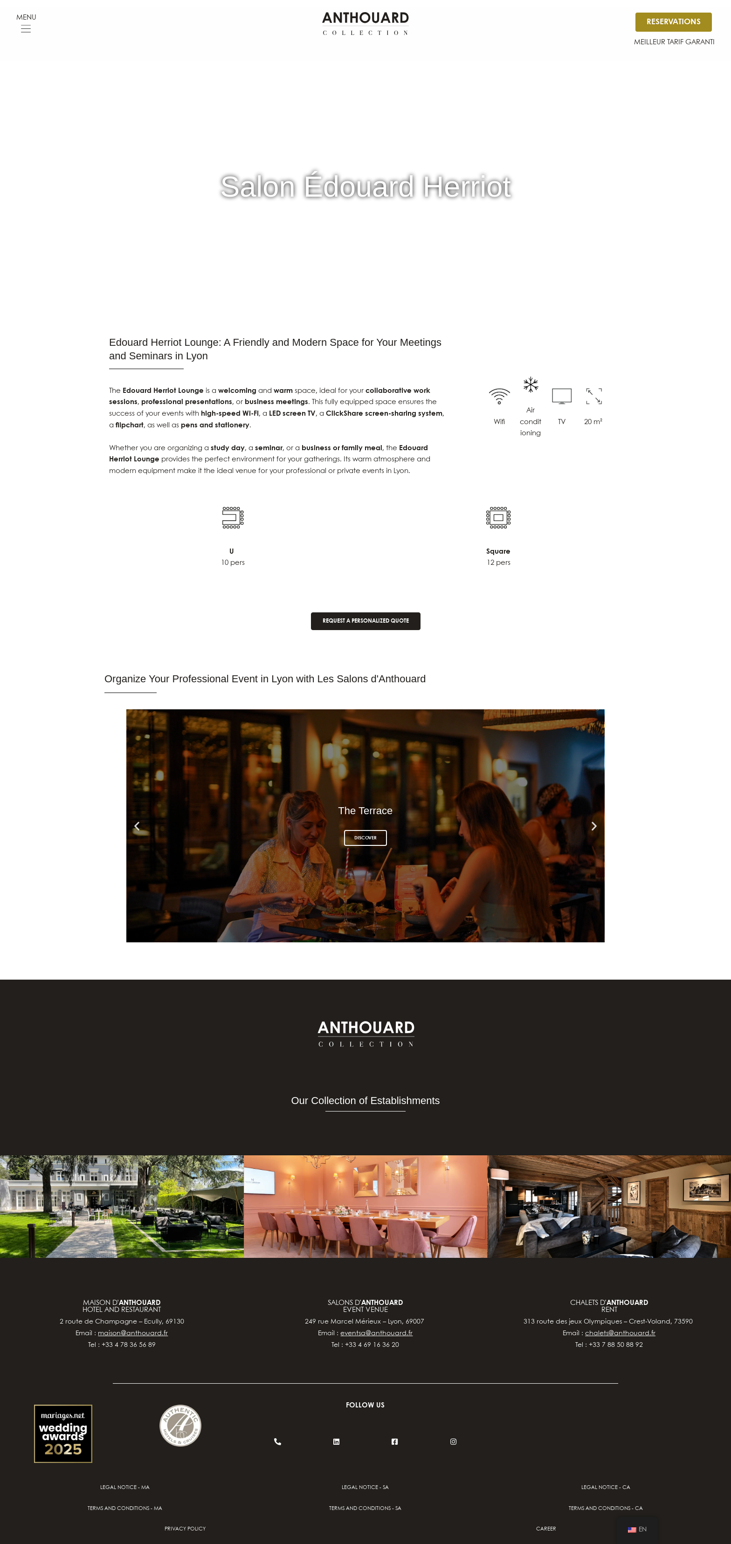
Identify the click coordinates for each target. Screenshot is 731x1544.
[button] (26, 30)
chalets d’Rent (609, 1306)
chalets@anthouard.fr (620, 1333)
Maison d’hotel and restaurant (122, 1306)
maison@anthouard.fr (133, 1333)
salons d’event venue (365, 1306)
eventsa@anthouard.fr (376, 1333)
